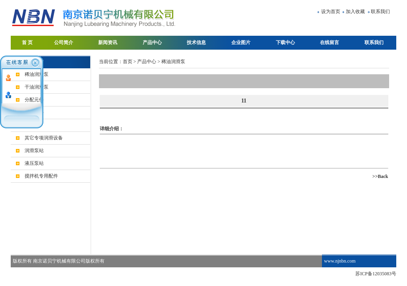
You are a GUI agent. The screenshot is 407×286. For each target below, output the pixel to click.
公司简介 (63, 42)
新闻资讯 (107, 42)
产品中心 (152, 42)
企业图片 (240, 42)
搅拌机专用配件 (41, 176)
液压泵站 (34, 163)
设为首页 (330, 11)
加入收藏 (355, 11)
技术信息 (196, 42)
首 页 (27, 42)
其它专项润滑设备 (44, 138)
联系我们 (380, 11)
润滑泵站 (34, 150)
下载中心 (285, 42)
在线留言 (329, 42)
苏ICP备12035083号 (375, 273)
